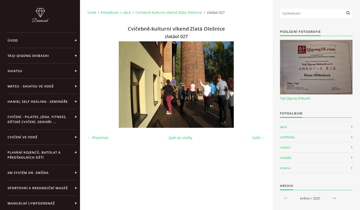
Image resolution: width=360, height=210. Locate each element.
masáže (285, 157)
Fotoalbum (109, 12)
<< (285, 198)
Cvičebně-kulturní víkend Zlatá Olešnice (169, 12)
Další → (258, 137)
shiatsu (285, 168)
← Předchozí (98, 137)
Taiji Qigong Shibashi (28, 55)
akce (127, 12)
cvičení (285, 147)
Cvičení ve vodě (23, 137)
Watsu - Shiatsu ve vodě (31, 86)
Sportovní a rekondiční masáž (38, 188)
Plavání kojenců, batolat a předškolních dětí (34, 155)
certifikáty (287, 137)
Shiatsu (15, 71)
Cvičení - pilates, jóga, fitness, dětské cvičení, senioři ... (37, 119)
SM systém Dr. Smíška (28, 172)
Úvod (13, 40)
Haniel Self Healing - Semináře (38, 101)
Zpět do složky (180, 137)
